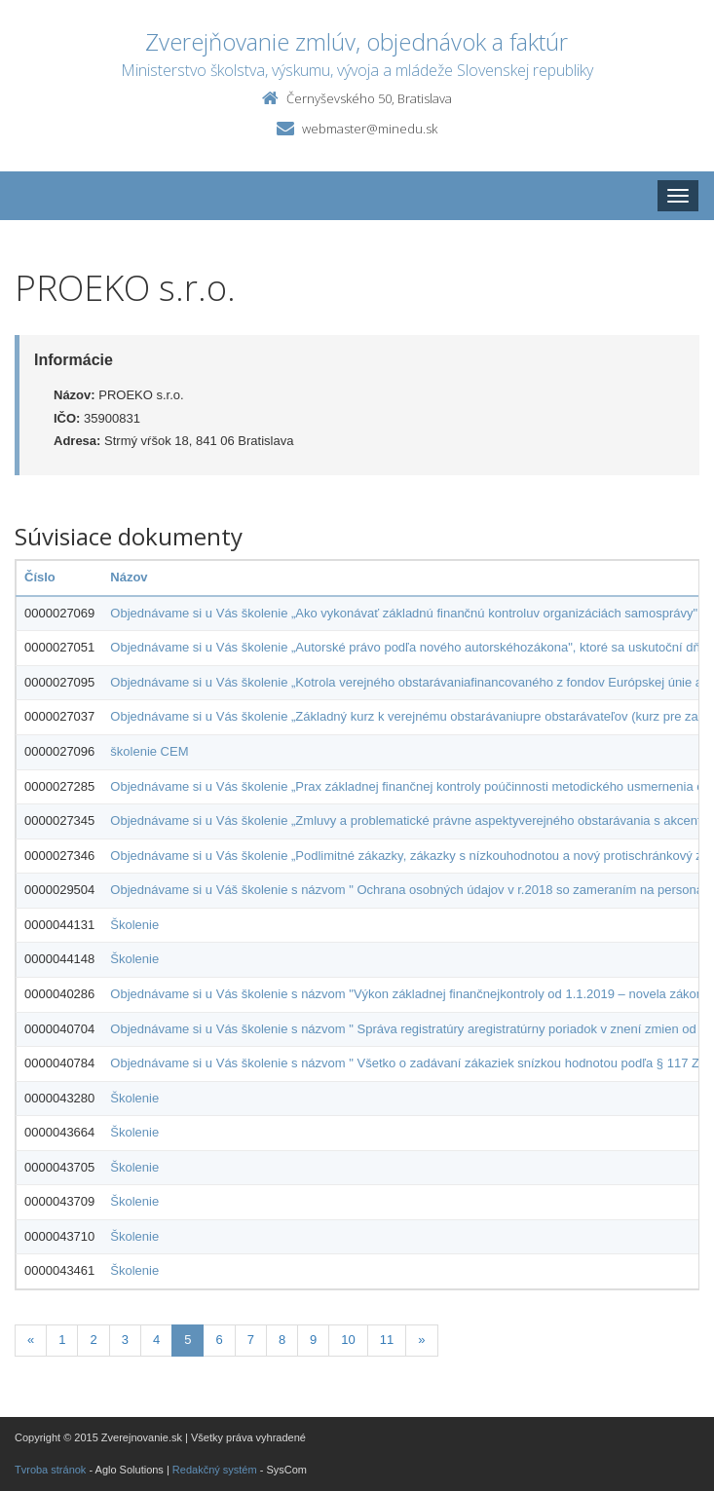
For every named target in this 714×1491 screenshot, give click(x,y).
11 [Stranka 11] (387, 1339)
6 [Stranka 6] (218, 1339)
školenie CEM (149, 751)
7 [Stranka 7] (250, 1339)
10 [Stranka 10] (348, 1339)
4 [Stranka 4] (156, 1339)
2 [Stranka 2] (93, 1339)
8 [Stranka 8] (282, 1339)
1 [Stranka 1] (61, 1339)
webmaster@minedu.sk (369, 128)
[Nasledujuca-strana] (421, 1340)
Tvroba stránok (50, 1469)
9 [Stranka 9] (313, 1339)
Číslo (40, 577)
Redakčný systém (214, 1469)
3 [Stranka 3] (125, 1339)
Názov (128, 577)
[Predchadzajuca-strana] (31, 1340)
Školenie (134, 924)
